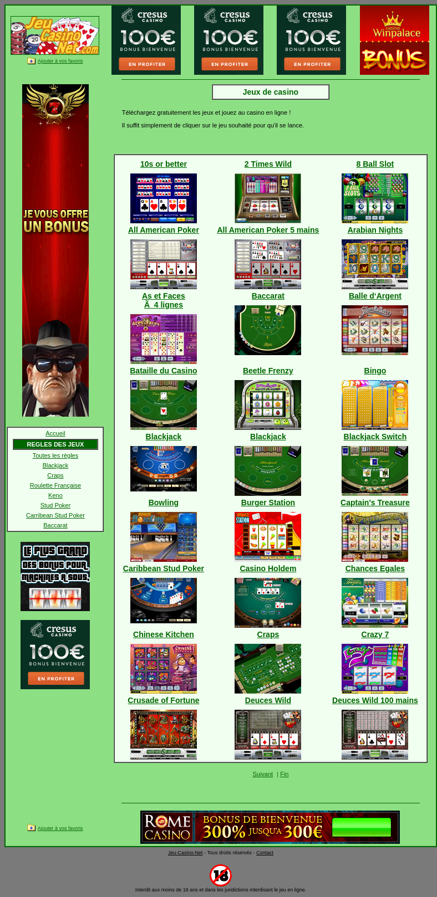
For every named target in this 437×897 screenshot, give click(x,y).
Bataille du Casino (163, 370)
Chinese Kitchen (163, 634)
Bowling (164, 502)
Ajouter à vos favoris (60, 61)
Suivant (262, 774)
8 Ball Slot (375, 164)
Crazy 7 (375, 634)
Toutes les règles (56, 455)
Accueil (55, 433)
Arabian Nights (375, 229)
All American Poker (163, 229)
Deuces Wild (268, 700)
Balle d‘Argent (375, 295)
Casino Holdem (268, 568)
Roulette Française (55, 485)
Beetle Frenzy (268, 370)
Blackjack (55, 465)
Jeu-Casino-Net (185, 852)
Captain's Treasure (375, 502)
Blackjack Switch (375, 436)
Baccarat (55, 525)
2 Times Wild (268, 164)
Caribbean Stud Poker (163, 568)
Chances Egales (375, 568)
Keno (55, 495)
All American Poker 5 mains (268, 229)
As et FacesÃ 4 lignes (163, 300)
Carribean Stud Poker (55, 515)
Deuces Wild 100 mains (375, 700)
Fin (284, 774)
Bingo (375, 370)
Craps (55, 475)
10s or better (163, 164)
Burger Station (268, 502)
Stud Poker (55, 505)
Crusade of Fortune (163, 700)
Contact (264, 852)
